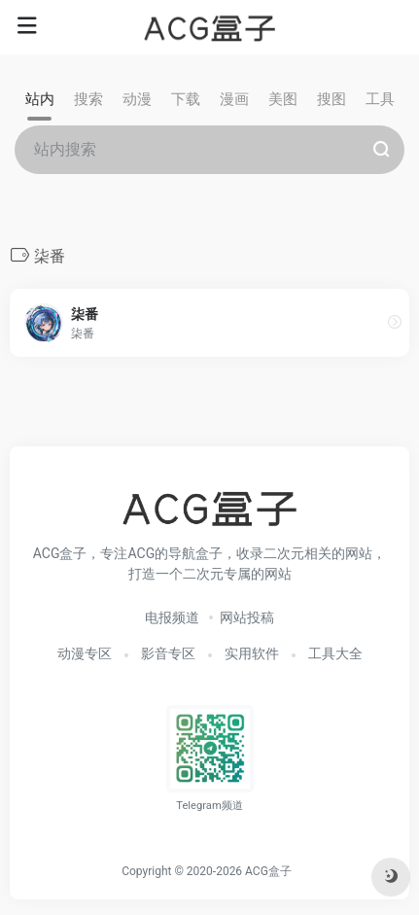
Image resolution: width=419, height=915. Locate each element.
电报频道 (172, 617)
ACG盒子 (268, 871)
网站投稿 (247, 617)
